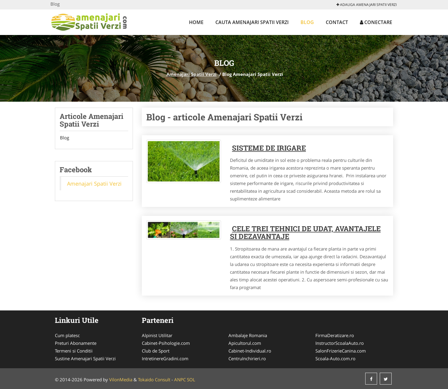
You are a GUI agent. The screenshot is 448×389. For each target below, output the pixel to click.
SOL (191, 379)
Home (196, 22)
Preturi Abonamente (75, 343)
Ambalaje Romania (247, 335)
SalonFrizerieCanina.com (340, 351)
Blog (307, 22)
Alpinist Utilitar (157, 335)
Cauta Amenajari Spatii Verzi (252, 22)
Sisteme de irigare (269, 148)
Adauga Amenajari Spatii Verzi (366, 4)
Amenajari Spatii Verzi (191, 74)
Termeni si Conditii (74, 351)
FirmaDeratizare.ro (334, 335)
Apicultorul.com (244, 343)
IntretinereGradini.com (165, 358)
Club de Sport (155, 351)
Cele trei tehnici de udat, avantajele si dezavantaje (305, 232)
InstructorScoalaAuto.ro (339, 343)
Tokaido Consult (154, 379)
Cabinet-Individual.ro (249, 351)
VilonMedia (120, 379)
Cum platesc (67, 335)
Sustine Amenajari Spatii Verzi (85, 358)
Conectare (376, 22)
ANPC (180, 379)
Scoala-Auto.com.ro (335, 358)
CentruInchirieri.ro (247, 358)
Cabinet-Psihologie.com (166, 343)
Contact (337, 22)
